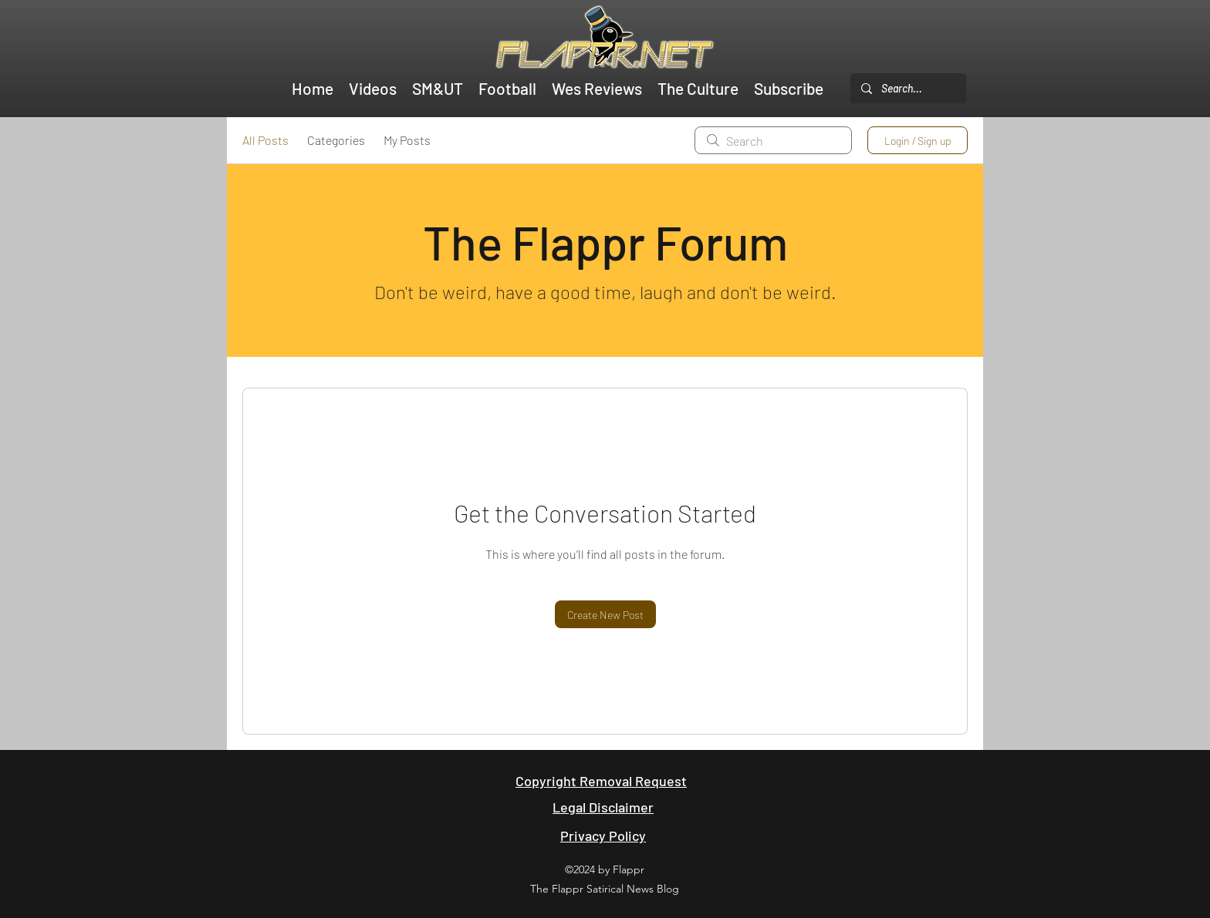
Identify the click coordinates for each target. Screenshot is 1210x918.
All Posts (265, 140)
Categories (336, 140)
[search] (773, 140)
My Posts (407, 140)
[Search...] (907, 88)
